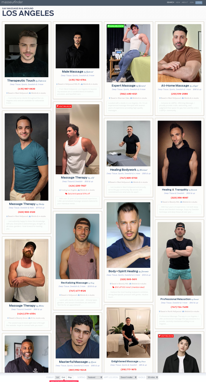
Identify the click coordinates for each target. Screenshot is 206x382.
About (185, 2)
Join (192, 2)
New (178, 2)
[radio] (57, 377)
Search (170, 2)
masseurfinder (12, 2)
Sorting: (81, 378)
